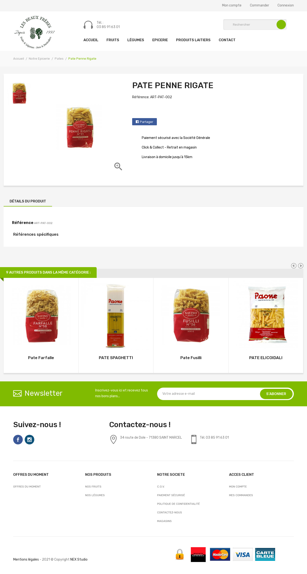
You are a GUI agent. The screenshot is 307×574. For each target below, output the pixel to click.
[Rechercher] (255, 24)
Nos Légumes (95, 495)
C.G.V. (161, 486)
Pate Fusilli (190, 358)
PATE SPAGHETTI (116, 358)
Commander (259, 5)
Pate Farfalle (41, 358)
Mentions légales (26, 559)
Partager (146, 122)
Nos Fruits (93, 486)
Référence (22, 222)
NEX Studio (79, 559)
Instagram (29, 439)
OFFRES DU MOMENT (27, 486)
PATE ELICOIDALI (266, 358)
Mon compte (232, 5)
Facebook (18, 439)
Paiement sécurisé (171, 495)
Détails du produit (28, 201)
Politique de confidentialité (178, 503)
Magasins (164, 521)
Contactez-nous (169, 512)
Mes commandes (241, 495)
